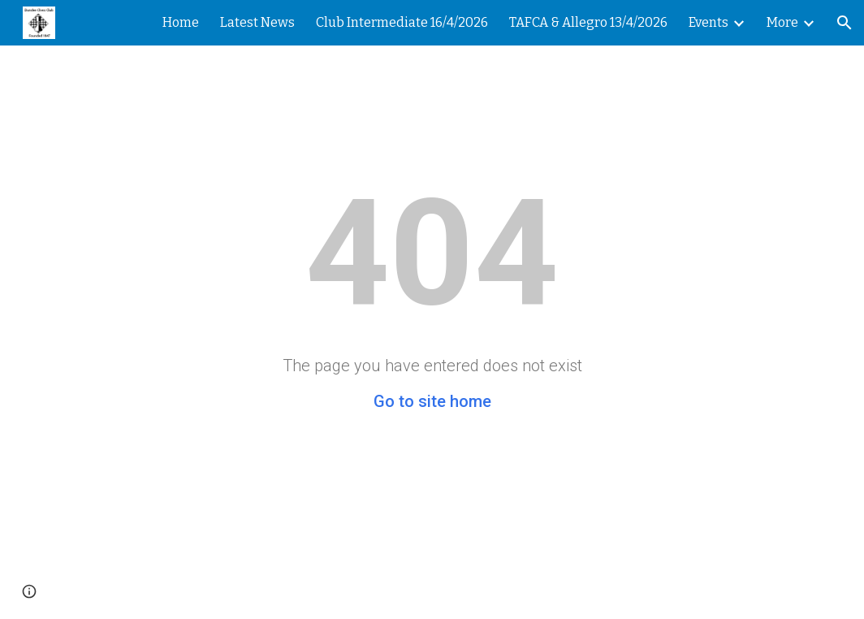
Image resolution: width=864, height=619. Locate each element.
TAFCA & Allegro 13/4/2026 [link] (588, 22)
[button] (844, 22)
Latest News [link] (257, 22)
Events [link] (708, 22)
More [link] (782, 22)
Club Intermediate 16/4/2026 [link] (402, 22)
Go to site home (432, 401)
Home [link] (180, 22)
